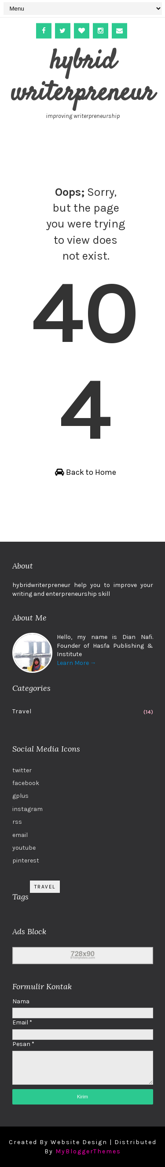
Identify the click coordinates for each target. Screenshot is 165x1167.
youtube (24, 847)
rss (17, 822)
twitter (22, 770)
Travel (22, 711)
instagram (27, 809)
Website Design (79, 1142)
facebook (25, 783)
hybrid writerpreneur (82, 77)
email (20, 835)
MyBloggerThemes (88, 1151)
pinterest (25, 860)
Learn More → (76, 663)
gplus (20, 796)
